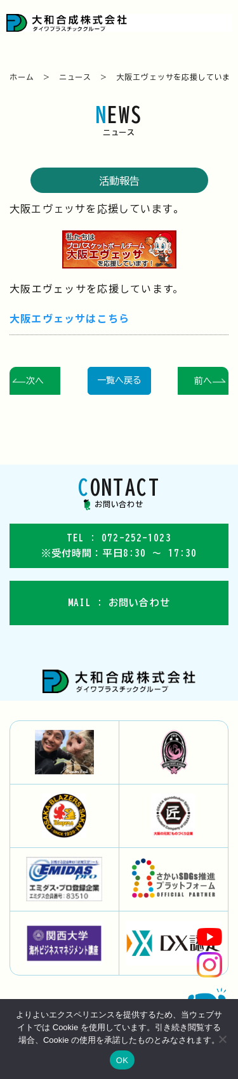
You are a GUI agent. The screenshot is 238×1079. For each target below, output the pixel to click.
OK (122, 1060)
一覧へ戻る (119, 380)
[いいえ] (222, 1039)
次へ (35, 380)
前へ (203, 380)
